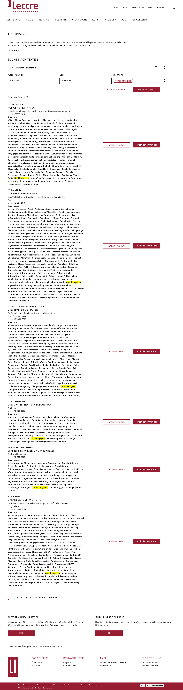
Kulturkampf (54, 475)
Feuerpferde (24, 527)
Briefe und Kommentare (18, 454)
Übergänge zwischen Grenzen (45, 386)
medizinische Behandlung (48, 156)
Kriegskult (44, 536)
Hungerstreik (54, 242)
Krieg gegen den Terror (18, 153)
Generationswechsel (65, 469)
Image (29, 19)
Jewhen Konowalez (30, 533)
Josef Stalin (46, 533)
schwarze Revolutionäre (33, 172)
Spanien (68, 484)
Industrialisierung (16, 147)
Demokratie (45, 218)
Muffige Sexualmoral (41, 359)
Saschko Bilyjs (24, 561)
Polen (67, 552)
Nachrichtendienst (28, 160)
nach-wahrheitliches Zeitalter (29, 261)
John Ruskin (64, 248)
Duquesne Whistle (16, 334)
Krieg (18, 536)
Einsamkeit (72, 420)
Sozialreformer (14, 279)
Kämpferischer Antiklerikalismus (38, 472)
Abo (123, 19)
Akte (29, 120)
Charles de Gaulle (60, 126)
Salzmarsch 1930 (47, 270)
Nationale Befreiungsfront (45, 163)
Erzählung (12, 408)
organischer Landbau (46, 264)
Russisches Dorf (65, 429)
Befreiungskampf (67, 123)
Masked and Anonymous (39, 355)
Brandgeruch (24, 420)
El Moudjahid (72, 129)
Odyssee (61, 362)
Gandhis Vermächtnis (22, 193)
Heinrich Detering (37, 343)
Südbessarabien (44, 567)
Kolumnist (22, 150)
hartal (18, 239)
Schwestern (40, 432)
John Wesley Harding (49, 349)
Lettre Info (13, 19)
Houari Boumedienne (67, 144)
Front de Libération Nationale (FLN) (66, 138)
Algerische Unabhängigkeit (20, 123)
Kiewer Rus (76, 533)
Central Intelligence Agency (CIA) (35, 126)
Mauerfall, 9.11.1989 (55, 539)
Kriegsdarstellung (30, 536)
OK (142, 686)
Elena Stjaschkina (31, 524)
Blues (36, 331)
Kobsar (11, 536)
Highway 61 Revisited (57, 343)
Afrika (10, 120)
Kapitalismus (71, 147)
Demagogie (33, 218)
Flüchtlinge (58, 227)
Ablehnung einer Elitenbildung (22, 463)
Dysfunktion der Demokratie (40, 466)
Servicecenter (140, 19)
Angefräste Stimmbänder (44, 325)
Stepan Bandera (27, 567)
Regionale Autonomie (18, 481)
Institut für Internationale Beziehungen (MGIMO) (48, 530)
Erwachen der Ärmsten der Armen (23, 221)
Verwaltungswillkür (56, 438)
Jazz (19, 349)
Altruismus (21, 209)
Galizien (36, 527)
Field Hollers (43, 337)
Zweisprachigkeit (53, 582)
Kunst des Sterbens (32, 254)
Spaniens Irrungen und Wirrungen (31, 450)
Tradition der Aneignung (19, 386)
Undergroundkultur (17, 389)
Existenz (76, 221)
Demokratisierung (70, 463)
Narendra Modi (52, 261)
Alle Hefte (60, 19)
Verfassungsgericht (58, 487)
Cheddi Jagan (76, 126)
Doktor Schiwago (38, 521)
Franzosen (59, 135)
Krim (53, 536)
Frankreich (68, 132)
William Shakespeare (51, 395)
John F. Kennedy (43, 147)
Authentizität (71, 325)
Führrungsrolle (14, 141)
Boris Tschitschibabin (28, 518)
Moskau (60, 542)
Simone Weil (41, 276)
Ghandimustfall (39, 236)
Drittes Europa (54, 521)
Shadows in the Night (26, 371)
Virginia (29, 181)
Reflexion (17, 506)
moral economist (73, 258)
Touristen (77, 175)
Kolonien (12, 150)
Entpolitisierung (62, 466)
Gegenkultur (29, 340)
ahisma (11, 209)
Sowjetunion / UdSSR (64, 564)
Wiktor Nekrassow (44, 579)
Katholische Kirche (63, 472)
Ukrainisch (51, 570)
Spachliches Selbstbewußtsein (48, 484)
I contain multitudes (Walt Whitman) (35, 346)
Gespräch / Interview (17, 316)
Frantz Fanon (46, 135)
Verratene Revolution (71, 178)
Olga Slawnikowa (16, 401)
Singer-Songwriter (67, 371)
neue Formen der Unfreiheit (37, 166)
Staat (75, 484)
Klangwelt (65, 349)
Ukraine (27, 570)
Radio (45, 365)
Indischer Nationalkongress (61, 245)
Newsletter (138, 7)
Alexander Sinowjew (17, 515)
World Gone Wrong (71, 395)
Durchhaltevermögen (55, 420)
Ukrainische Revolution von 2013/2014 (25, 573)
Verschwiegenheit (16, 181)
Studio (18, 377)
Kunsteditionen (70, 665)
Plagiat (24, 365)
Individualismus (15, 248)
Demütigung (37, 420)
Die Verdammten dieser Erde (39, 129)
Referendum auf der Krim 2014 (68, 555)
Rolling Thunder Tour (61, 368)
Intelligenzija (13, 533)
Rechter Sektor (45, 555)
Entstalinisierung (48, 524)
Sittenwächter (14, 484)
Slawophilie (26, 564)
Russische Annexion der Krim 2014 (35, 558)
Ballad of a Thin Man (33, 328)
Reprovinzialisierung (38, 481)
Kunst (96, 19)
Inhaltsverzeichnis (116, 144)
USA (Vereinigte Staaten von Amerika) (44, 389)
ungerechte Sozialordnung (20, 285)
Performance (73, 362)
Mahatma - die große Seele (33, 258)
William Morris (65, 294)
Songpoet (12, 374)
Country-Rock (68, 331)
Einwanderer (77, 218)
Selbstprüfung (14, 276)
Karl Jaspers (32, 251)
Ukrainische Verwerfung (24, 499)
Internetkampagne (48, 248)
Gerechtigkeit (45, 141)
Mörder (11, 261)
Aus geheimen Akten (21, 107)
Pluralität (75, 478)
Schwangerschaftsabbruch (62, 481)
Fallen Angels (30, 337)
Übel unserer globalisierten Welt (49, 282)
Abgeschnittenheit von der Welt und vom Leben (30, 417)
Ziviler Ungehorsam (49, 297)
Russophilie (67, 558)
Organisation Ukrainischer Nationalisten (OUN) (29, 552)
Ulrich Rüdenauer (35, 306)
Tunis (10, 178)
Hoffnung (12, 346)
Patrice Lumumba (28, 169)
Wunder (62, 441)
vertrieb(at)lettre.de (150, 665)
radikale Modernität (56, 267)
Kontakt (161, 7)
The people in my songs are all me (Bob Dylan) (55, 380)
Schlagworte (117, 74)
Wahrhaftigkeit (39, 392)
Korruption (42, 475)
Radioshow (55, 365)
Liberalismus (13, 258)
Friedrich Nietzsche (28, 230)
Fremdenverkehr (31, 138)
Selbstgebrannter (16, 435)
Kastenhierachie (60, 251)
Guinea (35, 144)
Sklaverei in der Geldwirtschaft (63, 276)
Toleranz (29, 282)
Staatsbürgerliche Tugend (19, 487)
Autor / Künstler (15, 74)
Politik (27, 267)
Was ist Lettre (121, 7)
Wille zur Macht (50, 294)
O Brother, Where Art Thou (43, 362)
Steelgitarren (61, 374)
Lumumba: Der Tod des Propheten (66, 153)
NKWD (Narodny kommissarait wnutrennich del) (30, 548)
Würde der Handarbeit (28, 297)
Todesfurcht (49, 383)
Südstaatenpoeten (72, 377)
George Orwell (27, 233)
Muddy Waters (23, 359)
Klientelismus (14, 475)
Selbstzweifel (28, 276)
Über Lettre (37, 662)
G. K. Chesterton (46, 230)
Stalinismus (13, 567)
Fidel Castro (56, 132)
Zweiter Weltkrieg (71, 582)
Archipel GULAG (51, 515)
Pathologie (62, 264)
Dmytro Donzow (21, 521)
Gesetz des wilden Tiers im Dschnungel (54, 233)
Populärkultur (35, 365)
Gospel (24, 343)
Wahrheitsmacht (15, 294)
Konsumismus (28, 475)
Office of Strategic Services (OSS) (66, 166)
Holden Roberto (48, 144)
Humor (18, 472)
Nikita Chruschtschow (58, 545)
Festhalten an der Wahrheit (38, 227)
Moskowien (41, 545)
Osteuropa (58, 552)
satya (59, 270)
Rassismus (55, 169)
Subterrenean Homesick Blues (36, 377)
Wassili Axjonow (24, 576)
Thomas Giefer (34, 175)
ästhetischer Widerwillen (46, 212)
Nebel (23, 429)
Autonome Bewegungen (48, 463)
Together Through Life (67, 383)
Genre (62, 74)
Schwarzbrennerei (25, 432)
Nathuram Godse (69, 261)
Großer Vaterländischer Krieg (65, 527)
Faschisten (12, 527)
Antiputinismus (35, 515)
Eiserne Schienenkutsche (19, 423)
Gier (50, 236)
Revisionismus (14, 270)
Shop (150, 7)
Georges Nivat (14, 496)
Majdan (41, 539)
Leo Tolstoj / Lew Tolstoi (69, 254)
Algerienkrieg (49, 120)
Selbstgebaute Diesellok (59, 432)
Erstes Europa (64, 524)
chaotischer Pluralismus (43, 215)
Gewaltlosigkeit (23, 236)
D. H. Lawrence (63, 215)
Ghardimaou (13, 144)
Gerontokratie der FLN (64, 141)
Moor (71, 426)
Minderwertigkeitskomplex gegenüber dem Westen (31, 542)
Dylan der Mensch (53, 334)
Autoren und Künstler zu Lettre (113, 662)
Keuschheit (75, 251)
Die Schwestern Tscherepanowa (29, 404)
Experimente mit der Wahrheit (22, 224)
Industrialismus (31, 248)
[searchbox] (32, 81)
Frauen (21, 426)
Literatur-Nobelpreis (62, 352)
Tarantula (12, 380)
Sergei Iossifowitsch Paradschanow (48, 561)
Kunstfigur (27, 352)
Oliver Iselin (13, 169)
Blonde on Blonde (23, 331)
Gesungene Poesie (45, 340)
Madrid (17, 478)
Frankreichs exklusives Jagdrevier (23, 135)
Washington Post (42, 181)
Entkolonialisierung (40, 132)
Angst (30, 209)
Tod (41, 383)
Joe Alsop (30, 147)
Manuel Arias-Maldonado (20, 447)
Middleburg (67, 156)
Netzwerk (36, 665)
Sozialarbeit (27, 484)
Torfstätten (24, 438)
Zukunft (11, 490)
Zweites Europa (15, 585)
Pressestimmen (106, 665)
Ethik (43, 221)
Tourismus (67, 175)
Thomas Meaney (15, 104)
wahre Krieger (55, 291)
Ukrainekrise (39, 570)
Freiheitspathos (15, 340)
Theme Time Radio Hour (19, 383)
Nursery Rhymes (21, 362)
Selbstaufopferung (28, 273)
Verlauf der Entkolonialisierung (45, 178)
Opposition (75, 548)
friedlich (44, 138)
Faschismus (42, 224)
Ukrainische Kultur (66, 570)
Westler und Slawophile (58, 576)
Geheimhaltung (30, 141)
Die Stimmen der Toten (23, 309)
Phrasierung (13, 365)
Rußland (78, 429)
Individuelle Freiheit (63, 346)
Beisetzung (13, 126)
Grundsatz (25, 144)
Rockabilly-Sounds (29, 368)
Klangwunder (14, 352)
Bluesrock (44, 331)
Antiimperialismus (43, 209)
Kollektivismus (14, 254)
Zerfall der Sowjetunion (65, 579)
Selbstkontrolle (64, 273)
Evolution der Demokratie (59, 221)
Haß (25, 239)
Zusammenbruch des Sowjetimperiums (25, 582)
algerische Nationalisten (68, 120)
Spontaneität (48, 374)
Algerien (37, 120)
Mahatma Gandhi (56, 258)
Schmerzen (13, 273)
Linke (10, 478)
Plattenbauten (49, 429)
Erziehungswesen (16, 469)
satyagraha (68, 270)
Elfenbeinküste (22, 132)
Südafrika (27, 279)
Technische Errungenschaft (57, 435)
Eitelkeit (36, 423)
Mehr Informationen (155, 686)
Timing (35, 383)
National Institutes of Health (52, 160)
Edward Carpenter (60, 218)
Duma (65, 521)
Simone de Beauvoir (55, 172)
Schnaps (11, 432)
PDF (21, 632)
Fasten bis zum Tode (59, 224)
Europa (28, 469)
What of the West (33, 294)
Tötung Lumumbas (51, 175)
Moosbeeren (13, 429)
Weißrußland (40, 576)
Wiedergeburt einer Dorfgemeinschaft (39, 441)
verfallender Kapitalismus (35, 291)
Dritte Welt (59, 129)
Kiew (67, 533)
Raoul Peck (43, 169)
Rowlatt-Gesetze (30, 270)
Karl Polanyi (45, 251)
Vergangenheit (75, 487)
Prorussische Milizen (17, 555)
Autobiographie (15, 328)
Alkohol (57, 417)
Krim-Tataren (63, 536)
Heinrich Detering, (17, 306)
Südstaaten (57, 377)
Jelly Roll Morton (30, 349)
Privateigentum (38, 267)
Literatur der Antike (42, 352)
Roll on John (44, 368)
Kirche (77, 472)
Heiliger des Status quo (39, 239)
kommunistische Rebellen (41, 150)
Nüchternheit (34, 429)
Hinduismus (40, 242)
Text (30, 380)
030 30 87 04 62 (152, 662)
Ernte (60, 423)
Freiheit (30, 426)
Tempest (22, 380)
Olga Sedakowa (61, 548)
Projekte (43, 19)
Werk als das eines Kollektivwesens (24, 395)
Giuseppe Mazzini (62, 236)
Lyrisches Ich (20, 355)
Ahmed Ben (20, 120)
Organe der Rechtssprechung (36, 478)
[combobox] (32, 81)
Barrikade (64, 515)
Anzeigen (110, 19)
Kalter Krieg (58, 147)
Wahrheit (68, 291)
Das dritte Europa (57, 518)
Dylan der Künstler (35, 334)
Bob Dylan (55, 331)
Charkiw (43, 518)
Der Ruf (70, 518)
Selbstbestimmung (46, 273)
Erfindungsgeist (49, 423)
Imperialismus (40, 245)
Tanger (23, 175)
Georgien (45, 527)
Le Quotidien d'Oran (39, 153)
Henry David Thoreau (61, 239)
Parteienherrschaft (60, 478)
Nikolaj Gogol (76, 545)
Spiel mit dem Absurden (29, 374)
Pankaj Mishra (14, 190)
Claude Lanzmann (16, 129)
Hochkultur (74, 343)
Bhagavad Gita (24, 215)
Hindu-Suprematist (24, 242)
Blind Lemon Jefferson (54, 328)
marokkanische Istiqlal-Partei (21, 156)
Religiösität (67, 365)
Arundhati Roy (26, 212)
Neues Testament (26, 264)
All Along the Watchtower (19, 325)
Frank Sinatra (63, 337)
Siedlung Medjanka (34, 435)
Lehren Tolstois (49, 254)
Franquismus (40, 469)
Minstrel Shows (59, 355)
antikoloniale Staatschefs (45, 123)
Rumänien (12, 558)
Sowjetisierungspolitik (43, 564)
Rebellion (32, 555)
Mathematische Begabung (55, 426)
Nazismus (12, 264)
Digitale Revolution (16, 466)
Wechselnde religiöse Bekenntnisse (64, 392)
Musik (55, 359)
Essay (10, 200)
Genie (38, 426)
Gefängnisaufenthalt (64, 230)
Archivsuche (79, 19)
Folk (53, 337)
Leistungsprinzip (69, 475)
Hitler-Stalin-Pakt (15, 530)
